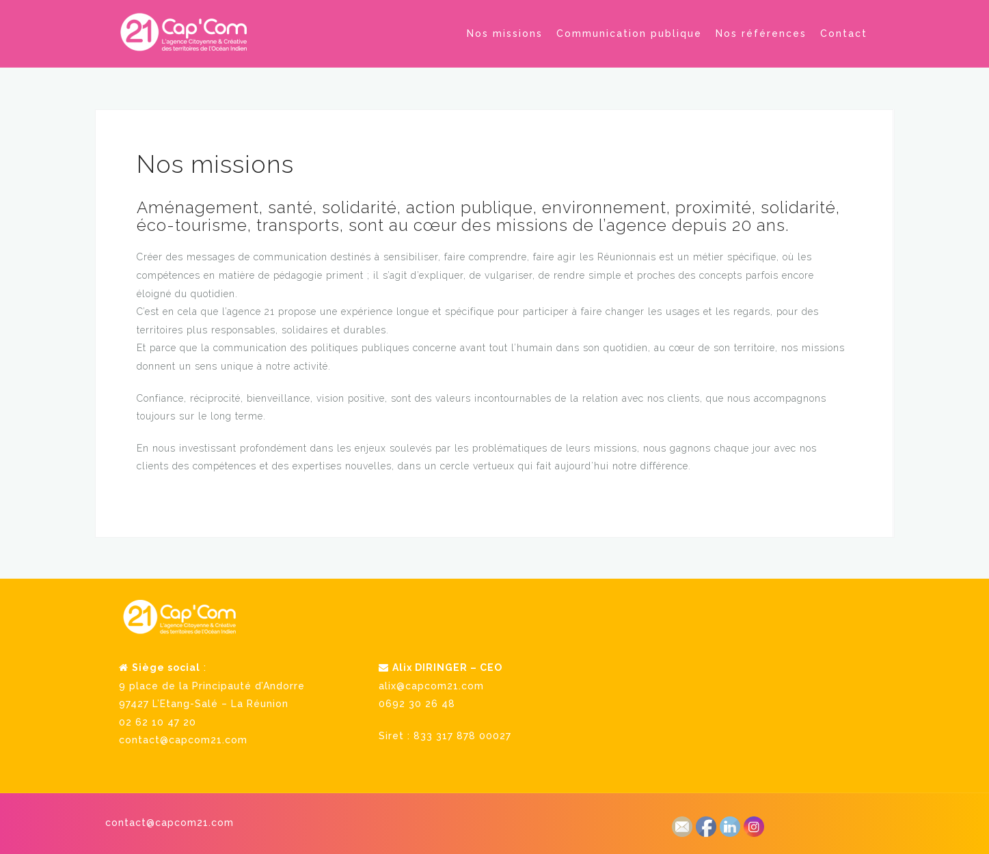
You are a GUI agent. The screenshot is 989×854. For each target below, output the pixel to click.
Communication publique (629, 33)
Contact (843, 33)
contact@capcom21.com (183, 739)
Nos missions (505, 33)
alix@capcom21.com (431, 685)
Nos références (761, 33)
